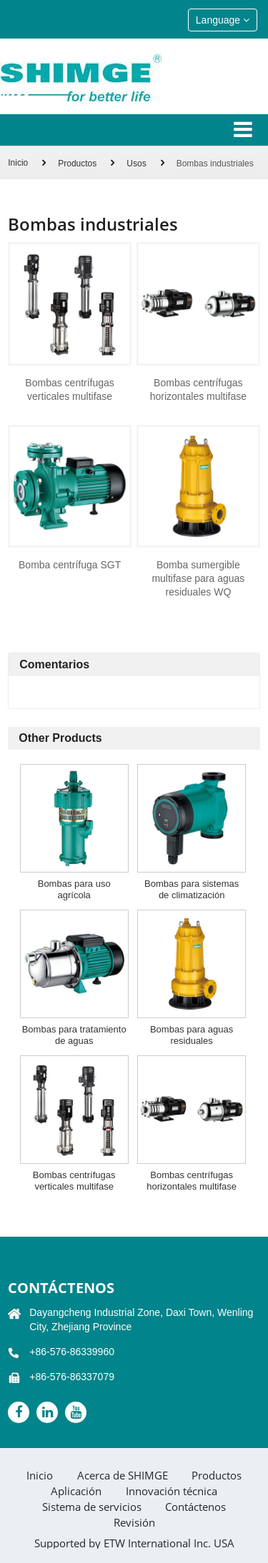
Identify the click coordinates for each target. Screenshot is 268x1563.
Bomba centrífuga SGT (70, 565)
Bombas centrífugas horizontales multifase (198, 389)
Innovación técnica (171, 1491)
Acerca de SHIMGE (122, 1475)
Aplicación (76, 1491)
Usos (136, 164)
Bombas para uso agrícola (74, 889)
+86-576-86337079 (71, 1376)
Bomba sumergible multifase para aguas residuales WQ (198, 578)
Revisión (134, 1522)
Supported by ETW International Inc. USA (134, 1543)
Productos (77, 164)
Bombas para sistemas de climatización (191, 889)
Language (222, 20)
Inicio (18, 163)
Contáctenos (61, 1287)
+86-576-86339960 (71, 1351)
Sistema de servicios (92, 1507)
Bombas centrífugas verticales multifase (69, 389)
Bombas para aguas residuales (191, 1035)
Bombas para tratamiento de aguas (74, 1035)
